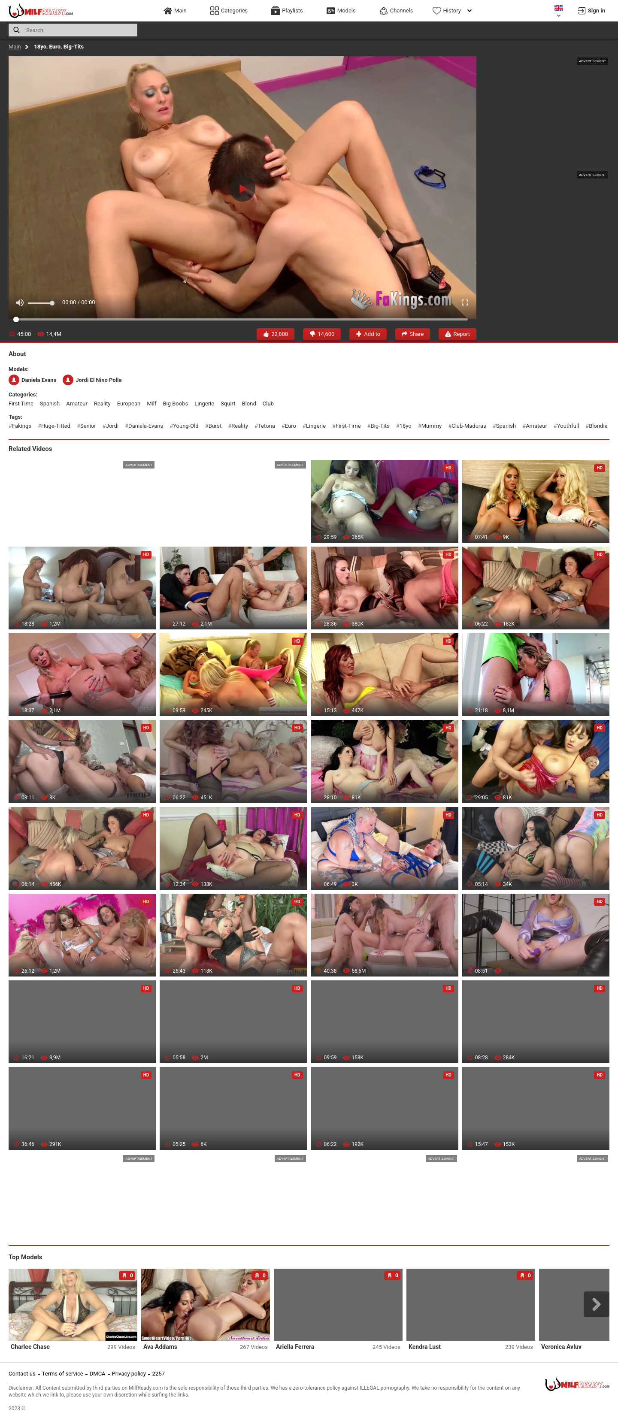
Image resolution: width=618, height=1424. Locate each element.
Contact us (22, 1373)
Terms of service (62, 1373)
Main (15, 46)
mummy (431, 426)
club (268, 403)
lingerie (204, 403)
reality (102, 403)
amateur (77, 403)
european (129, 403)
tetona (266, 426)
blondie (598, 426)
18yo (406, 426)
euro (290, 426)
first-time (348, 426)
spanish (50, 403)
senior (88, 426)
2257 (158, 1373)
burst (215, 426)
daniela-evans (145, 426)
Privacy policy (129, 1373)
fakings (21, 426)
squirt (228, 403)
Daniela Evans (32, 380)
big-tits (380, 426)
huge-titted (55, 426)
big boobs (175, 403)
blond (249, 403)
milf (151, 403)
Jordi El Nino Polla (92, 380)
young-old (185, 426)
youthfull (568, 426)
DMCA (98, 1373)
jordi (112, 426)
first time (21, 403)
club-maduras (468, 426)
